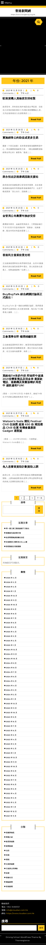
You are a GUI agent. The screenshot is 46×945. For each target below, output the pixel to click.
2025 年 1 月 (11, 645)
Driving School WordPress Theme (22, 937)
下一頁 (39, 498)
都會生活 (9, 877)
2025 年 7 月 (11, 618)
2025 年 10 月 (11, 605)
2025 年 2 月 (11, 641)
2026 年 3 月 (11, 582)
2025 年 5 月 (11, 627)
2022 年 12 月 (11, 757)
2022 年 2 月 (11, 802)
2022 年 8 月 (11, 775)
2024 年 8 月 (11, 668)
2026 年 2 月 (11, 587)
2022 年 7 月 (11, 780)
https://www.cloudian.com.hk (20, 913)
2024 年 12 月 (11, 650)
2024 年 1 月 (11, 699)
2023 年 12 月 (11, 704)
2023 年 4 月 (11, 739)
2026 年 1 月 (11, 591)
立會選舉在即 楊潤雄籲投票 (19, 336)
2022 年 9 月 (11, 771)
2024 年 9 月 (11, 663)
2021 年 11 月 (11, 816)
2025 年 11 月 (11, 600)
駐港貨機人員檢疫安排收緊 (19, 98)
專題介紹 (9, 837)
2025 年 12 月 (11, 596)
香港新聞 (9, 886)
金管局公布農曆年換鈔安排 (19, 216)
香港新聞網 (23, 11)
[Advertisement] (23, 49)
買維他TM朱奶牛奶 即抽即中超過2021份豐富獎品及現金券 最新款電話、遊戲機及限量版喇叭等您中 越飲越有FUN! (23, 380)
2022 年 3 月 (11, 798)
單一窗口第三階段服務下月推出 (17, 528)
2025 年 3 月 (11, 636)
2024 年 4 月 (11, 686)
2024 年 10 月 (11, 659)
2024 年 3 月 (11, 690)
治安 (7, 850)
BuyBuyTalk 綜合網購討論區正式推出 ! (22, 296)
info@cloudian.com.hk (17, 910)
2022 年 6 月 (11, 784)
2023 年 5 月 (11, 735)
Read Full (37, 120)
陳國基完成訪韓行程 (13, 533)
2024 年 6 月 (11, 677)
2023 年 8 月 (11, 722)
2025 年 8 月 (11, 614)
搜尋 (23, 502)
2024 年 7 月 (11, 672)
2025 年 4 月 (11, 632)
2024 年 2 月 (11, 695)
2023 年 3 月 (11, 744)
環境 (7, 859)
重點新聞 (9, 882)
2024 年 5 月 (11, 681)
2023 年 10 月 (11, 713)
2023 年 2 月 (11, 748)
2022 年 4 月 (11, 793)
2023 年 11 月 (11, 708)
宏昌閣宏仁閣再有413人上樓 (16, 542)
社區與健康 (10, 864)
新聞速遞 (9, 846)
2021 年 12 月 (11, 811)
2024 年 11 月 (11, 654)
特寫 (7, 855)
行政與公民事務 (12, 868)
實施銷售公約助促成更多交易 (20, 137)
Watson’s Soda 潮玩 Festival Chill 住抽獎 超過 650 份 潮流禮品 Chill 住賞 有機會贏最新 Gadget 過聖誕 (23, 426)
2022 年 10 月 (11, 766)
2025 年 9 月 (11, 609)
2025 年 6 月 (11, 623)
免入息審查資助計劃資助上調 (20, 466)
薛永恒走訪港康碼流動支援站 (20, 176)
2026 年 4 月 (11, 578)
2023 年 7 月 (11, 726)
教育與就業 (10, 841)
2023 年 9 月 (11, 717)
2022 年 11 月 (11, 762)
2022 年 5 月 (11, 789)
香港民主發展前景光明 (16, 255)
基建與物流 (10, 833)
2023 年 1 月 (11, 753)
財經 (7, 873)
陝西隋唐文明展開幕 (13, 546)
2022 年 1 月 (11, 807)
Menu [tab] (6, 2)
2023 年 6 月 (11, 730)
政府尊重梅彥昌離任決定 (15, 537)
